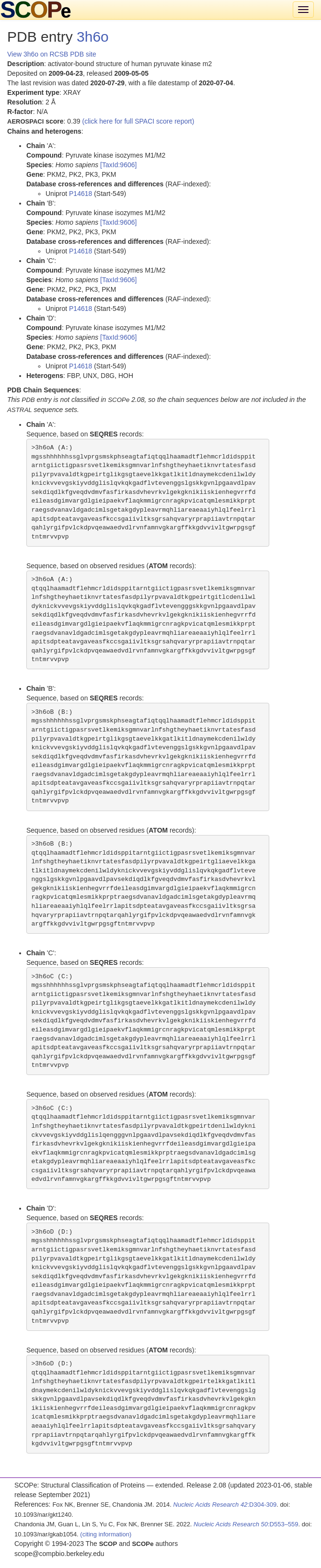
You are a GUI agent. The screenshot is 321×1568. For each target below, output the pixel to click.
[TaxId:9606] (118, 165)
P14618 (80, 193)
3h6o (93, 37)
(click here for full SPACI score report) (138, 121)
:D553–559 (246, 1524)
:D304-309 (225, 1504)
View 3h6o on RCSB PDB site (51, 54)
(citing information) (105, 1534)
